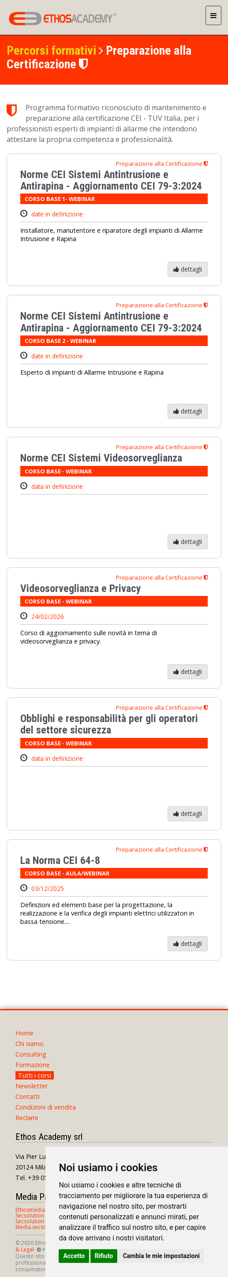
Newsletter (31, 1086)
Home (24, 1033)
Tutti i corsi (34, 1075)
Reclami (26, 1117)
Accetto (74, 1255)
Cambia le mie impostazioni (161, 1255)
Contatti (27, 1096)
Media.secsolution (38, 1227)
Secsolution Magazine (42, 1221)
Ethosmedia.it (32, 1210)
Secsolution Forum (38, 1215)
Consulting (30, 1054)
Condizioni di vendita (45, 1107)
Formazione (32, 1065)
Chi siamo (29, 1043)
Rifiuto (104, 1255)
